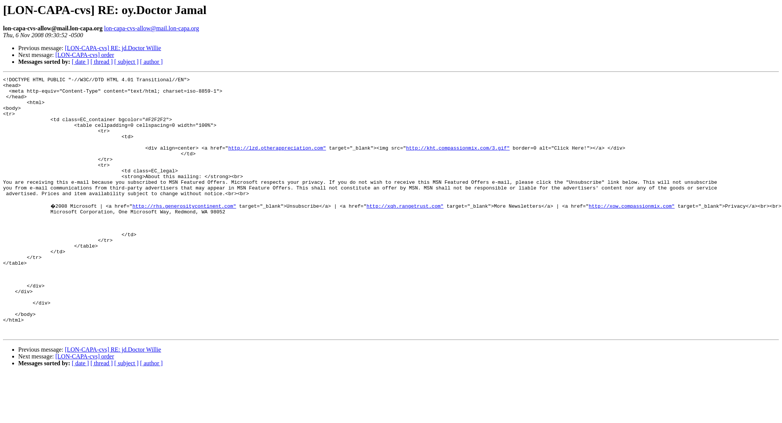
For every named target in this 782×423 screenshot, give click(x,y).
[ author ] (151, 61)
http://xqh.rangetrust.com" (405, 230)
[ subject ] (126, 61)
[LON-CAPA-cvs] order (84, 55)
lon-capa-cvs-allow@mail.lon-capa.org (151, 28)
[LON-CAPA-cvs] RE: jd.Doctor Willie (113, 48)
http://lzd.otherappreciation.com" (277, 162)
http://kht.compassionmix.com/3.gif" (458, 162)
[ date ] (80, 61)
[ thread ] (101, 61)
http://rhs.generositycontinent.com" (185, 230)
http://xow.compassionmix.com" (632, 230)
